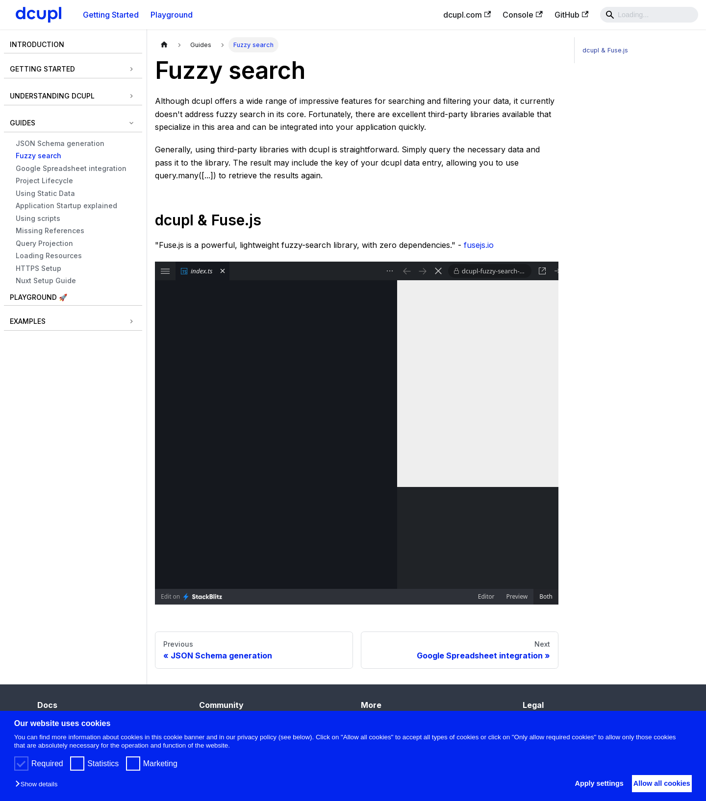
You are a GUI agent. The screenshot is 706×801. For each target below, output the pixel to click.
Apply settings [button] (584, 783)
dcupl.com (467, 15)
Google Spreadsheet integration (71, 168)
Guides (22, 123)
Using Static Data (45, 193)
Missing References (50, 230)
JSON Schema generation (60, 143)
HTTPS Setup (38, 268)
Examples (28, 321)
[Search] (649, 15)
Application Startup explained (66, 205)
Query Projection (44, 243)
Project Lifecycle (44, 180)
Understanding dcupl (52, 96)
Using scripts (38, 218)
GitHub (571, 15)
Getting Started (111, 15)
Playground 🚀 (38, 297)
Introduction (37, 44)
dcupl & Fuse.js (605, 50)
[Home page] (164, 44)
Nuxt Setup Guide (46, 280)
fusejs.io (479, 245)
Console (522, 15)
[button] (38, 785)
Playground (172, 15)
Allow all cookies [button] (657, 783)
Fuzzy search (38, 155)
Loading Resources (49, 255)
